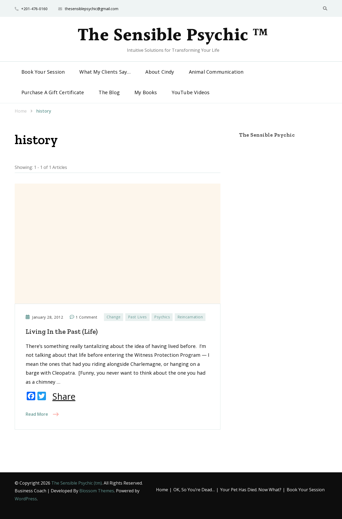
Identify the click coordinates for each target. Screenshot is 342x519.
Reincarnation (190, 316)
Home (162, 490)
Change (114, 316)
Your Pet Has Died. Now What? (250, 490)
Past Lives (137, 316)
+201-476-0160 (34, 8)
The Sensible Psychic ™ (173, 36)
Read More (37, 414)
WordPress (26, 499)
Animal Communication (216, 72)
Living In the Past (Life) (62, 331)
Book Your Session (43, 72)
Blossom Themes (96, 491)
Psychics (162, 316)
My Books (145, 92)
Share (63, 396)
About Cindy (159, 72)
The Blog (109, 92)
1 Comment (87, 317)
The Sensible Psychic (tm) (76, 483)
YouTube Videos (191, 92)
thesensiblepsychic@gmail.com (91, 8)
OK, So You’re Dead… (194, 490)
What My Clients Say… (105, 72)
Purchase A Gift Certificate (52, 92)
